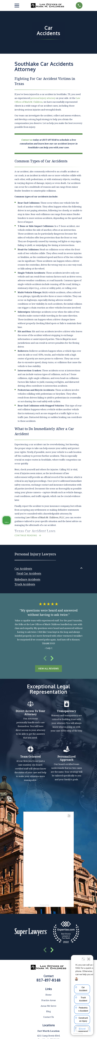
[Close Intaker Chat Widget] (89, 958)
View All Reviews (48, 669)
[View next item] (52, 659)
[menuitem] (23, 569)
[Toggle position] (83, 958)
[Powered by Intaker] (75, 1033)
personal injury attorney (43, 98)
